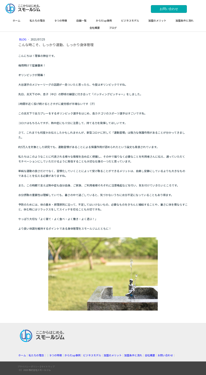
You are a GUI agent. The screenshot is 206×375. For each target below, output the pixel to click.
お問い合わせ (169, 9)
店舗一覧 (81, 20)
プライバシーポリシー (28, 366)
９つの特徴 (60, 20)
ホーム (16, 20)
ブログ (113, 27)
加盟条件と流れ (185, 20)
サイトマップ (48, 366)
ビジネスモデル (130, 20)
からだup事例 (104, 20)
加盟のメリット (157, 20)
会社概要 (94, 27)
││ (64, 355)
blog (23, 39)
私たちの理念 (37, 20)
